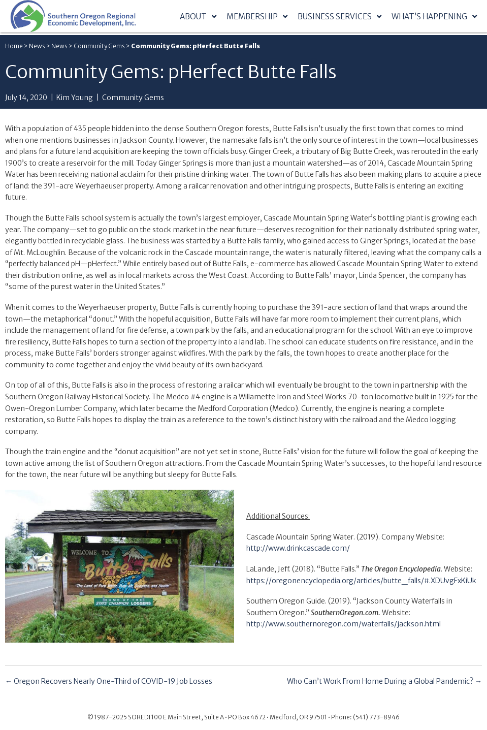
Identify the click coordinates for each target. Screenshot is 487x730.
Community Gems (99, 46)
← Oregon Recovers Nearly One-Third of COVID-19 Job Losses (108, 681)
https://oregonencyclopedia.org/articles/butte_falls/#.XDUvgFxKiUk (361, 580)
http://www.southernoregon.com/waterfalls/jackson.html (343, 623)
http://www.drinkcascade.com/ (298, 548)
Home (14, 46)
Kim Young (74, 97)
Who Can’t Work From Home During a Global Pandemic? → (384, 681)
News (37, 46)
